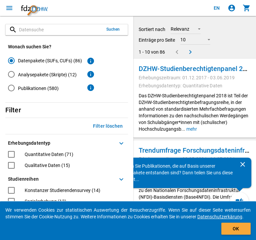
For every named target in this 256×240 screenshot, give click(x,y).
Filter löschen (108, 126)
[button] (186, 29)
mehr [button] (191, 129)
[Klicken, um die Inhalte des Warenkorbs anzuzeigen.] (246, 8)
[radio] (45, 60)
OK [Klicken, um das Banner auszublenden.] (236, 228)
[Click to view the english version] (216, 8)
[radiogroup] (45, 75)
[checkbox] (40, 155)
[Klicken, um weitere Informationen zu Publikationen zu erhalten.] (90, 87)
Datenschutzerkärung (219, 216)
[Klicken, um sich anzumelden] (231, 8)
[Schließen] (242, 164)
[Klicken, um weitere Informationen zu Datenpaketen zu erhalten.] (90, 61)
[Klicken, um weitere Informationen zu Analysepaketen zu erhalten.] (90, 74)
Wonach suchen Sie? (29, 46)
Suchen (113, 29)
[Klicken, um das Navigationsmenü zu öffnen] (9, 8)
